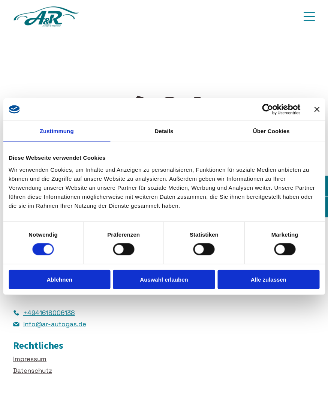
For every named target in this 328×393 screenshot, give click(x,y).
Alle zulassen (268, 279)
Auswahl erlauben (164, 279)
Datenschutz (32, 370)
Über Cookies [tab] (271, 131)
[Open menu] (309, 16)
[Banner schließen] (316, 109)
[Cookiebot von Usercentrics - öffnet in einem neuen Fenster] (267, 109)
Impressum (29, 359)
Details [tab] (164, 131)
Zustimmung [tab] (57, 131)
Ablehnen (59, 279)
